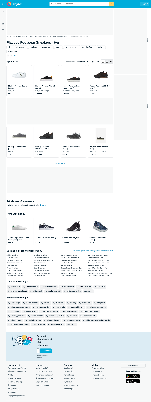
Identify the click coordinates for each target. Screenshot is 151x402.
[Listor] (3, 18)
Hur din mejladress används (45, 346)
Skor (31, 36)
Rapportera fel (60, 164)
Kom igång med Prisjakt (17, 359)
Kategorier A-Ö (13, 379)
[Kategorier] (3, 4)
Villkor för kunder (42, 376)
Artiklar (10, 366)
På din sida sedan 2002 (17, 362)
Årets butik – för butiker (45, 369)
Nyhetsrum (68, 372)
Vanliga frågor (69, 362)
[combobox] (79, 4)
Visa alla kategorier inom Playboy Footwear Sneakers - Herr (92, 251)
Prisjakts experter (14, 369)
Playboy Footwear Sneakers (58, 36)
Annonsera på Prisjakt (44, 366)
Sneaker (43, 205)
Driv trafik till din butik (44, 362)
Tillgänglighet (69, 379)
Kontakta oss (69, 366)
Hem (8, 36)
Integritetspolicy (98, 366)
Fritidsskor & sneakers (41, 36)
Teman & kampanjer (15, 372)
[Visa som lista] (107, 61)
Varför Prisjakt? (42, 359)
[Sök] (111, 4)
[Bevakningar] (3, 24)
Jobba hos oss (69, 369)
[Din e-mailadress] (51, 341)
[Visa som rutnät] (103, 61)
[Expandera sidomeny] (3, 12)
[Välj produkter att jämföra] (93, 61)
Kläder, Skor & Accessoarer (20, 36)
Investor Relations (71, 376)
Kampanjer (12, 383)
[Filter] (3, 30)
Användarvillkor (98, 359)
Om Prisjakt (68, 359)
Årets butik (12, 376)
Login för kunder (42, 372)
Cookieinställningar (99, 369)
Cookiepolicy (97, 362)
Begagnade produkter (16, 386)
